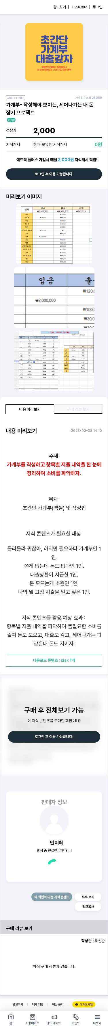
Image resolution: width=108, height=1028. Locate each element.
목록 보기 (88, 897)
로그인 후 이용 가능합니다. (54, 174)
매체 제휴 (37, 1004)
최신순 (99, 940)
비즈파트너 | (80, 7)
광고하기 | (61, 7)
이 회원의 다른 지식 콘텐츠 (51, 897)
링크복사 (88, 907)
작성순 (86, 940)
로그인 (97, 7)
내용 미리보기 (30, 409)
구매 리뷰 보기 (78, 409)
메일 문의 (57, 1004)
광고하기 (18, 1004)
